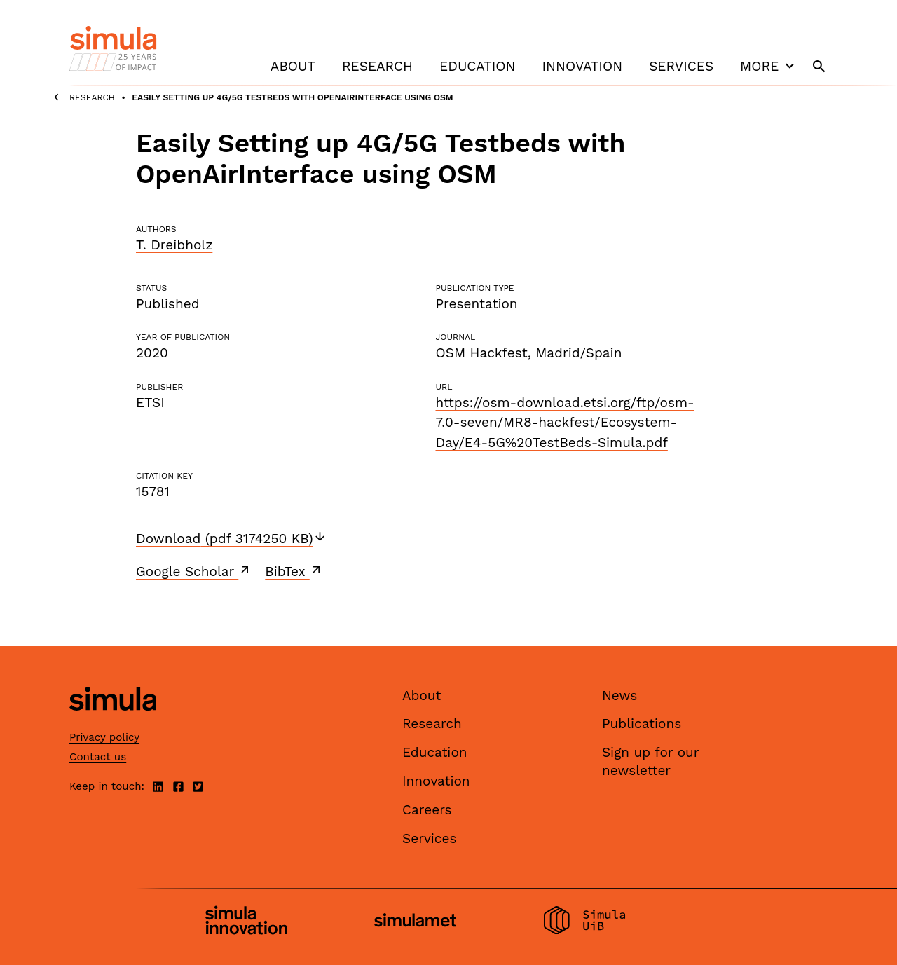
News (619, 695)
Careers (427, 810)
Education (477, 66)
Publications (641, 724)
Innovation (582, 66)
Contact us (97, 757)
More (768, 65)
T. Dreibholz (174, 245)
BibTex (294, 571)
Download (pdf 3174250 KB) (231, 539)
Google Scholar (194, 571)
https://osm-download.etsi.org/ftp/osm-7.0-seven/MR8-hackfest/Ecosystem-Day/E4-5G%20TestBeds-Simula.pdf (564, 423)
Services (681, 66)
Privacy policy (104, 737)
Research (377, 66)
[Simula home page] (112, 722)
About (293, 66)
